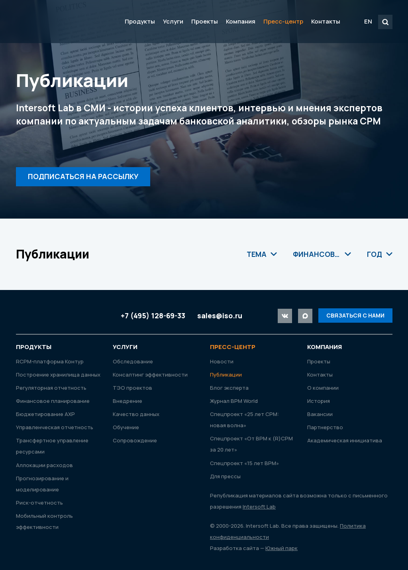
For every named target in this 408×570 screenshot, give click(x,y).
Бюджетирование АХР (45, 414)
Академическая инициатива (344, 440)
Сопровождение (135, 440)
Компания (240, 21)
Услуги (173, 21)
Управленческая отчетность (54, 427)
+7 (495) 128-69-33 (153, 315)
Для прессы (225, 476)
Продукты (140, 21)
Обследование (133, 361)
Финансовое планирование (53, 400)
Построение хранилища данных (58, 374)
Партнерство (325, 427)
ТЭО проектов (132, 387)
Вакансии (320, 414)
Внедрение (127, 400)
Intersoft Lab (62, 22)
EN (368, 21)
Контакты (325, 21)
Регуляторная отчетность (51, 387)
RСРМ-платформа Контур (50, 361)
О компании (323, 387)
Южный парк (281, 548)
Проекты (204, 21)
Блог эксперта (229, 387)
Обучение (126, 427)
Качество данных (136, 414)
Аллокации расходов (44, 465)
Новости (221, 361)
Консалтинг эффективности (150, 374)
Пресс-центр (283, 21)
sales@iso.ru (219, 315)
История (318, 400)
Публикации (226, 374)
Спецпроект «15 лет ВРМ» (244, 463)
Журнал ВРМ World (234, 400)
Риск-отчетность (39, 502)
